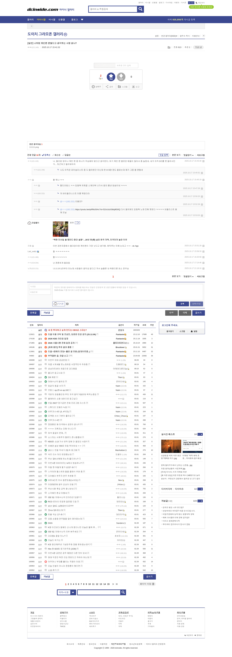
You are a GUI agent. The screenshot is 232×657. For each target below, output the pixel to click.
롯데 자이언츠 (94, 624)
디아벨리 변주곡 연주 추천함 (59, 476)
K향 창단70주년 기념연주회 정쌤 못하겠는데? (67, 544)
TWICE (62, 626)
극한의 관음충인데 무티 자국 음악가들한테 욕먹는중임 (70, 394)
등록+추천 (196, 304)
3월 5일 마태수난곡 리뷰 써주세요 (61, 532)
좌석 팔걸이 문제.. (54, 433)
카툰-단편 (180, 626)
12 (97, 584)
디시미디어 (166, 489)
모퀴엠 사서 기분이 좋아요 (58, 416)
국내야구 (92, 616)
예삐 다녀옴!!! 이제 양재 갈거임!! (176, 518)
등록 (182, 304)
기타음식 (151, 626)
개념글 (47, 313)
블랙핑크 (63, 616)
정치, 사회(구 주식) (126, 616)
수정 (171, 313)
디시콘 (183, 3)
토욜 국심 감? (52, 514)
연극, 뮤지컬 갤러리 (184, 618)
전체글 (33, 313)
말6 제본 (50, 377)
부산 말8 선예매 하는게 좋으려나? (61, 459)
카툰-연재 (180, 624)
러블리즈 (63, 618)
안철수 (121, 621)
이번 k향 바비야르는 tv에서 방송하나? (63, 463)
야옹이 (150, 618)
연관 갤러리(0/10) (169, 36)
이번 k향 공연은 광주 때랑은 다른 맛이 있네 (66, 553)
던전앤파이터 (35, 626)
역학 (120, 626)
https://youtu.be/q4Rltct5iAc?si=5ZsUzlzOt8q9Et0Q (97, 209)
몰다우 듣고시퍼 (53, 373)
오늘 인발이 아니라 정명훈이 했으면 (62, 566)
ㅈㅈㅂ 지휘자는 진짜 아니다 (59, 429)
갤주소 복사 (185, 36)
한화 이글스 (93, 618)
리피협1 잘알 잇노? (55, 536)
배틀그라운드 (35, 621)
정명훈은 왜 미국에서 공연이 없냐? (62, 424)
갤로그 (161, 3)
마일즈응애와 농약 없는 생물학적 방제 (178, 514)
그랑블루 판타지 (36, 618)
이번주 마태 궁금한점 (56, 360)
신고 (136, 86)
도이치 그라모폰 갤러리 (47, 34)
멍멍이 (150, 616)
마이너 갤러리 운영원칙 (155, 644)
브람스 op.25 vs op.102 (57, 390)
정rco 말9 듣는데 (54, 510)
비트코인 (122, 618)
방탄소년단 (64, 624)
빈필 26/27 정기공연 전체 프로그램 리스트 (65, 403)
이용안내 (196, 36)
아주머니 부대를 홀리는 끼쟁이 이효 (62, 562)
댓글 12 (198, 47)
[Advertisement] (116, 116)
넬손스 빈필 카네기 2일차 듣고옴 (61, 450)
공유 (109, 86)
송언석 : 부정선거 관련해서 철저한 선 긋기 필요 (180, 479)
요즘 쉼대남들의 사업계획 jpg (173, 469)
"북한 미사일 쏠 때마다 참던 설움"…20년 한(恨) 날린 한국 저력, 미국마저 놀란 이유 (90, 240)
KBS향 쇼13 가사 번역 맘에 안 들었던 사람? (66, 441)
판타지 (179, 621)
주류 (149, 624)
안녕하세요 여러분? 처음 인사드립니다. (179, 511)
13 (101, 584)
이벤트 (176, 3)
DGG (49, 523)
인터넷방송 (181, 616)
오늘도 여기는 (52, 540)
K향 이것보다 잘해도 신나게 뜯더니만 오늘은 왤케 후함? (71, 527)
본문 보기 (176, 155)
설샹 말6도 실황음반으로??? (59, 506)
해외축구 (92, 626)
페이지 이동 (147, 584)
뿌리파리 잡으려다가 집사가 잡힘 (176, 524)
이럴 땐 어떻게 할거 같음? (58, 467)
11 (93, 584)
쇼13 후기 (51, 570)
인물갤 (154, 3)
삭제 (203, 161)
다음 (113, 584)
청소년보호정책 (135, 644)
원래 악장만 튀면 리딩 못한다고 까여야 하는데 (67, 557)
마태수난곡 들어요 (54, 381)
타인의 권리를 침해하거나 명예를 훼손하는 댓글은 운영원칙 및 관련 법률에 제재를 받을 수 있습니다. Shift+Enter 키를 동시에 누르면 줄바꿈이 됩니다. (95, 288)
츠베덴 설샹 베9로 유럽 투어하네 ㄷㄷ (63, 446)
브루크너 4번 (52, 420)
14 (104, 584)
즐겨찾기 (170, 331)
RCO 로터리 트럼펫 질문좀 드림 (60, 501)
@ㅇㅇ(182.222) (67, 201)
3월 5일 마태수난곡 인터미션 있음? (62, 497)
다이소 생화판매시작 (171, 521)
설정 (157, 36)
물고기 (150, 621)
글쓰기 (198, 313)
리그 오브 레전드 (36, 616)
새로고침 (201, 155)
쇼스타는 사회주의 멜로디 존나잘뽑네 (63, 437)
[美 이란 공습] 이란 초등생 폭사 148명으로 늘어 (180, 475)
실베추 (96, 87)
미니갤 (147, 3)
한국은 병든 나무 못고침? (173, 507)
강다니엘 (63, 621)
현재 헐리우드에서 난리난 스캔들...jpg (176, 465)
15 (108, 584)
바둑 (120, 624)
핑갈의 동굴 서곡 (54, 386)
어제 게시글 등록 (181, 19)
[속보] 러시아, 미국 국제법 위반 (174, 472)
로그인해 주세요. (170, 325)
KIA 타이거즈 (94, 621)
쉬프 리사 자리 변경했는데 (58, 454)
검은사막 (33, 624)
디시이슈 (179, 489)
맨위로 (198, 635)
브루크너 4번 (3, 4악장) (57, 411)
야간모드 (200, 3)
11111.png (34, 147)
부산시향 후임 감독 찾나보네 (59, 489)
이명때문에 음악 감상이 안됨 (59, 484)
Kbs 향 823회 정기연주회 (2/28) (60, 549)
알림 (194, 331)
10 (89, 584)
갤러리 (140, 3)
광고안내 (92, 644)
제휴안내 (81, 644)
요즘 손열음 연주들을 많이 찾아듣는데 (63, 519)
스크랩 (168, 47)
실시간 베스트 (168, 434)
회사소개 (70, 644)
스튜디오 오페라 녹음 (56, 407)
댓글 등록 (163, 155)
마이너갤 (41, 19)
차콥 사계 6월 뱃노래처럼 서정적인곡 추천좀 (66, 364)
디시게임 (169, 3)
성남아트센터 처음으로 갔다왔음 (61, 369)
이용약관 (103, 644)
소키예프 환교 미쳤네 (56, 493)
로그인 (191, 3)
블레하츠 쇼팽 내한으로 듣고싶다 (61, 399)
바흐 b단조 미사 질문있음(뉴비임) (61, 480)
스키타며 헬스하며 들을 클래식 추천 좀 (64, 471)
